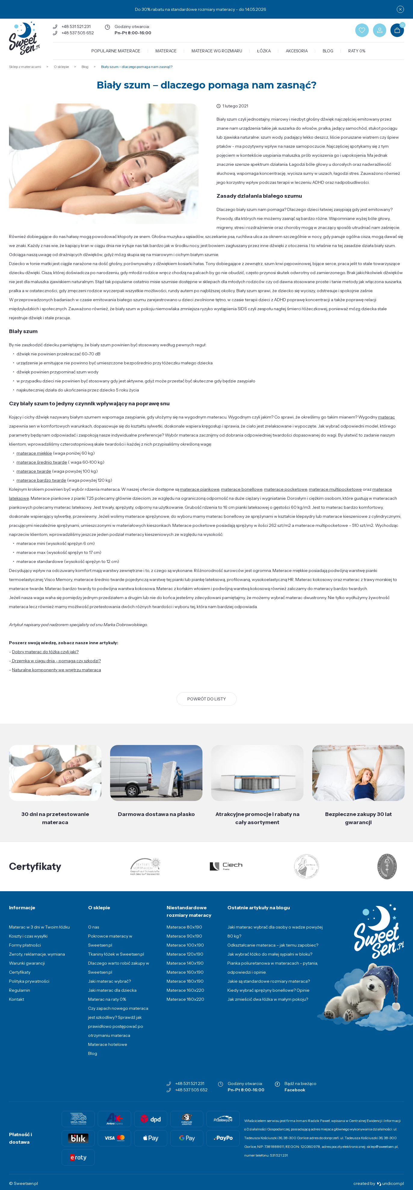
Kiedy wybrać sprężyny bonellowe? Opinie (268, 996)
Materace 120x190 (185, 960)
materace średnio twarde (42, 467)
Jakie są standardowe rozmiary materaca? (268, 987)
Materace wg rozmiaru (218, 53)
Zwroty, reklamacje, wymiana (37, 960)
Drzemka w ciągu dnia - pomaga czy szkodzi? (56, 666)
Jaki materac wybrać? (109, 987)
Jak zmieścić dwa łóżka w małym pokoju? (267, 1005)
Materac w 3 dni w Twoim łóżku (39, 932)
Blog (330, 53)
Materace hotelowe (107, 1050)
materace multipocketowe (335, 494)
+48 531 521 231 (79, 27)
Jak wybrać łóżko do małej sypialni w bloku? (269, 960)
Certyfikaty (19, 978)
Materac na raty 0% (107, 1005)
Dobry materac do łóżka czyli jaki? (45, 657)
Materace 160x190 (185, 978)
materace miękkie (34, 458)
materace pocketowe (285, 494)
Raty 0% (358, 53)
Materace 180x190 (185, 987)
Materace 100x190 (185, 951)
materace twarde (34, 476)
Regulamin (19, 996)
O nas (93, 932)
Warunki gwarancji (27, 969)
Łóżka (266, 53)
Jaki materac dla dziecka (112, 996)
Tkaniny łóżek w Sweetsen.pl (116, 960)
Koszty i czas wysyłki (28, 941)
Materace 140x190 (185, 969)
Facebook (295, 1095)
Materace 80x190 (184, 932)
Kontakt (16, 1005)
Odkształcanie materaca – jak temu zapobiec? (272, 951)
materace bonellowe (241, 494)
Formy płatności (25, 951)
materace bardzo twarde (41, 485)
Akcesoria (299, 53)
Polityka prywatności (29, 987)
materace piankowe (199, 494)
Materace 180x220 (185, 1005)
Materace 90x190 (184, 941)
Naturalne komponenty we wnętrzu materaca (56, 675)
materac (386, 422)
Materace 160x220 (185, 996)
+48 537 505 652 (81, 34)
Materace (167, 53)
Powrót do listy (206, 704)
